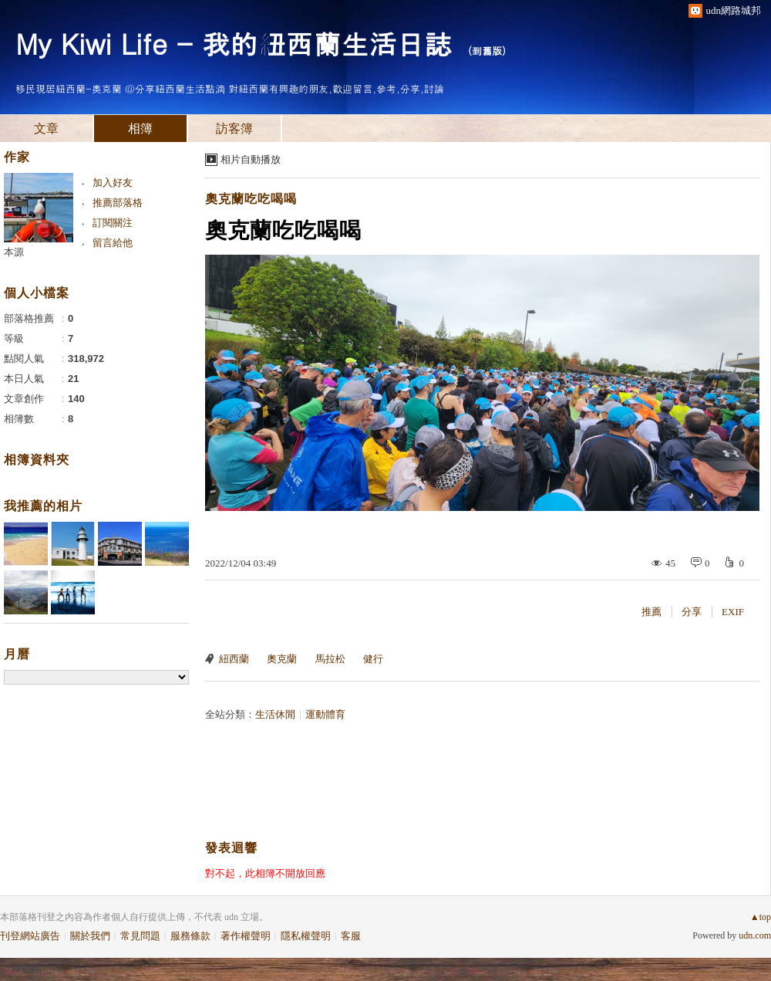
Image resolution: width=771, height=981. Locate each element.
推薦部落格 (118, 202)
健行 (373, 659)
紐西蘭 (234, 659)
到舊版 (487, 50)
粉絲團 (27, 969)
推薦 (651, 611)
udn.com (755, 935)
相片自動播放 (251, 159)
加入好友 (113, 182)
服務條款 (190, 936)
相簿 (140, 128)
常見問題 (140, 936)
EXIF (733, 611)
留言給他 (113, 243)
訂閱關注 (113, 222)
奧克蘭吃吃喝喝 (251, 198)
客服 (351, 936)
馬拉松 (330, 659)
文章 (46, 128)
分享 (692, 611)
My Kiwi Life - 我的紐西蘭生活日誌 (233, 43)
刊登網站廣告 (30, 936)
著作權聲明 (246, 936)
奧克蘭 (282, 659)
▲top (760, 917)
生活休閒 (275, 714)
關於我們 (90, 936)
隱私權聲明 (306, 936)
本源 (14, 252)
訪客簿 (234, 128)
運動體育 (325, 714)
